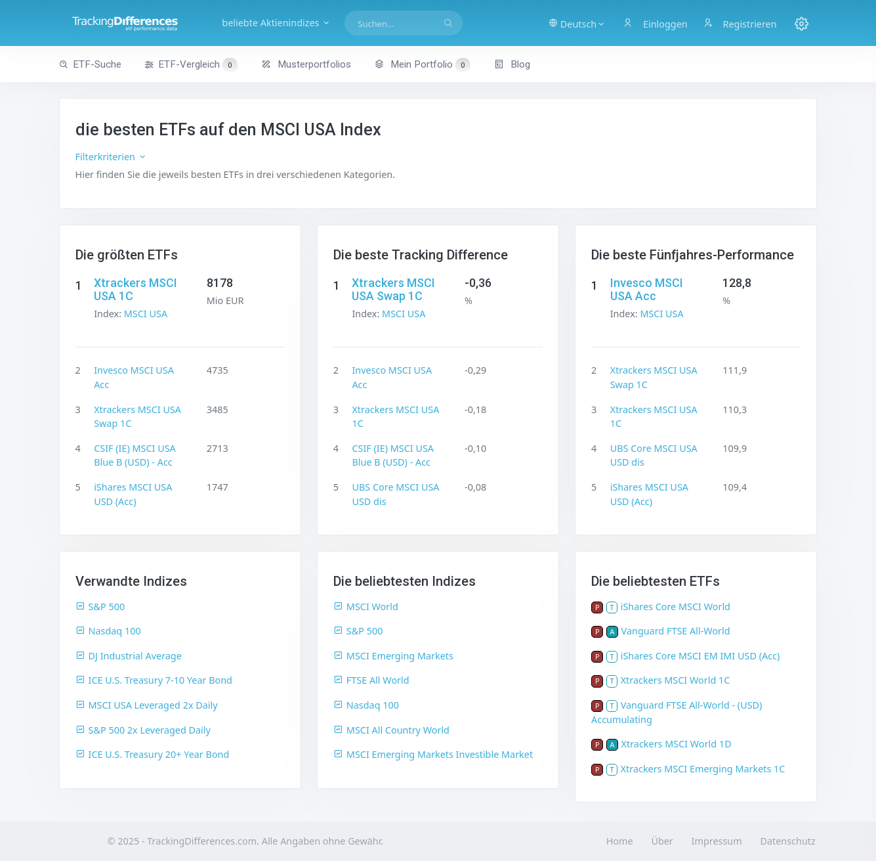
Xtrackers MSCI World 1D (676, 744)
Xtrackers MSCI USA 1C (135, 289)
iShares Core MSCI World (675, 606)
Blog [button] (512, 64)
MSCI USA (145, 313)
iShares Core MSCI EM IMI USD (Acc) (700, 656)
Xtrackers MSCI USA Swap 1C (393, 289)
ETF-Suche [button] (90, 64)
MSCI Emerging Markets (393, 656)
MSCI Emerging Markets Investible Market (433, 754)
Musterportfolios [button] (306, 64)
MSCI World (365, 606)
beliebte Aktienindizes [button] (276, 22)
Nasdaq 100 (108, 631)
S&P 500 (100, 606)
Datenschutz (787, 841)
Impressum (717, 841)
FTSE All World (371, 680)
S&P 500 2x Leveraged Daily (143, 730)
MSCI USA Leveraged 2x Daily (146, 705)
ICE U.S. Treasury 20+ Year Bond (152, 754)
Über (662, 841)
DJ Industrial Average (128, 656)
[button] (577, 23)
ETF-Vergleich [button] (191, 65)
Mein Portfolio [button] (422, 64)
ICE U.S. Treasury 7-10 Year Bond (153, 680)
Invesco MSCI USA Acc (646, 289)
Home (619, 841)
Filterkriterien (111, 156)
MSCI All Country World (391, 730)
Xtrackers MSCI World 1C (675, 680)
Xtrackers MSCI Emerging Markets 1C (703, 768)
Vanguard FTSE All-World (675, 631)
